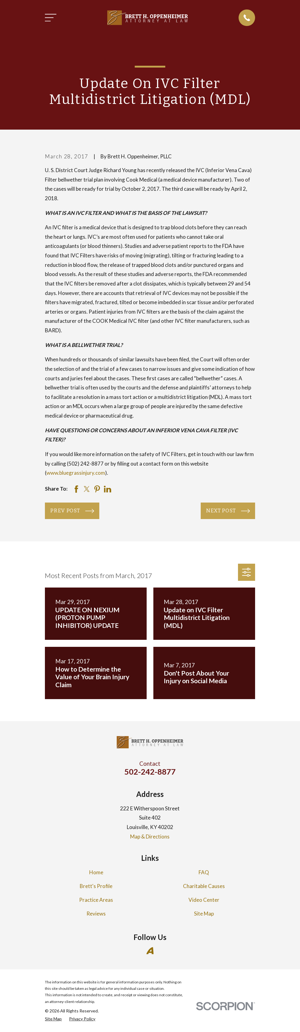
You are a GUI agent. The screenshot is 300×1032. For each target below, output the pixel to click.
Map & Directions (150, 836)
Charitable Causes (204, 886)
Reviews (96, 913)
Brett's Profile (96, 886)
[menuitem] (53, 1019)
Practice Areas (96, 900)
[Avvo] (150, 950)
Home (96, 872)
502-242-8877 (150, 771)
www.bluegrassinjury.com (75, 473)
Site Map (204, 913)
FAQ (204, 872)
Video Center (203, 900)
